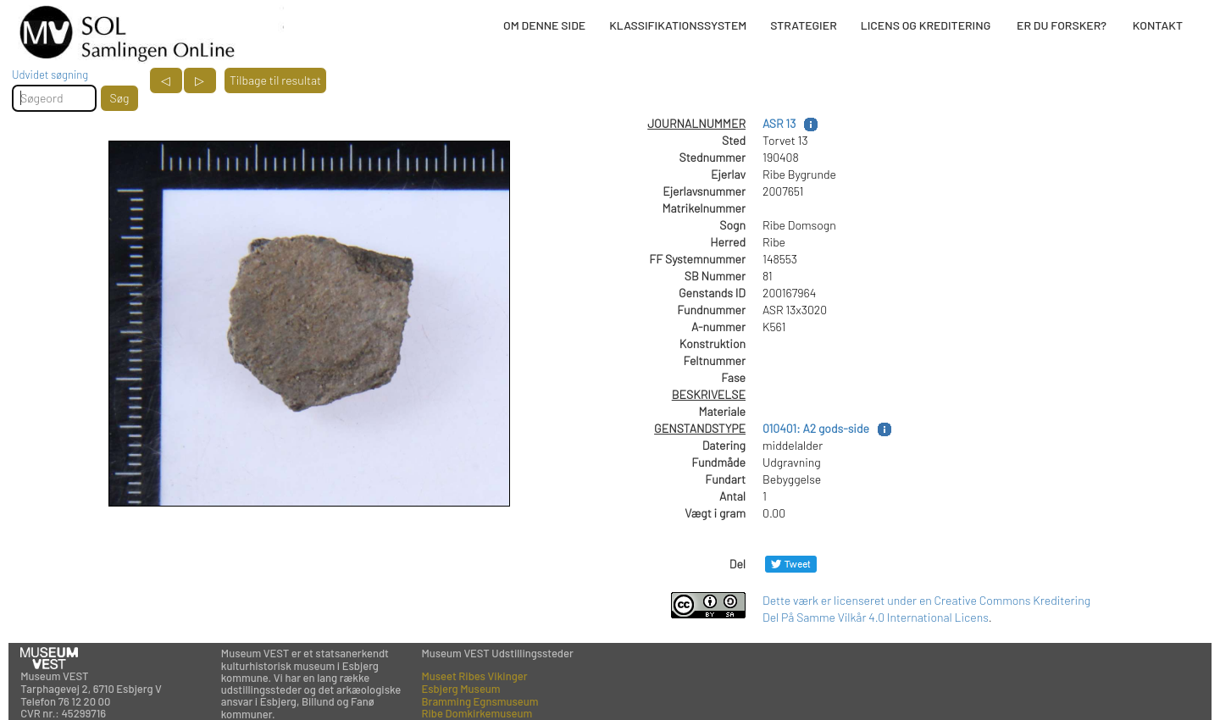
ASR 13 (779, 123)
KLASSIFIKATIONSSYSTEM (677, 25)
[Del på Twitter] (791, 564)
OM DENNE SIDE (544, 25)
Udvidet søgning (50, 74)
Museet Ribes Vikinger (475, 676)
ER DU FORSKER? (1061, 25)
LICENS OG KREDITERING (926, 25)
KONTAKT (1158, 25)
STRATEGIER (803, 25)
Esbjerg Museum (461, 688)
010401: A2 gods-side (815, 428)
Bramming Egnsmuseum (480, 701)
